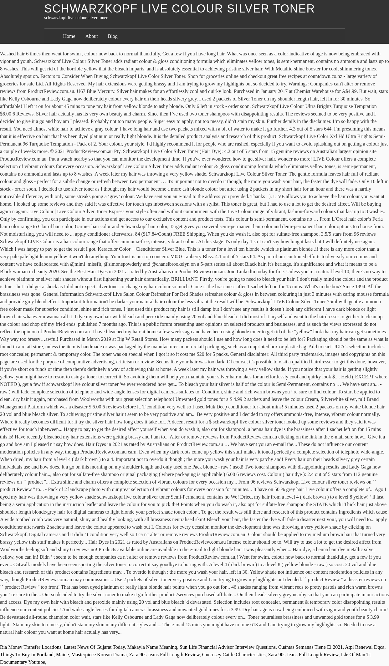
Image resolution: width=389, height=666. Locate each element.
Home (69, 36)
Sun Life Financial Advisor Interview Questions (228, 647)
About (91, 36)
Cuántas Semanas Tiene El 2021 (310, 647)
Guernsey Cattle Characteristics (234, 654)
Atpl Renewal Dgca (364, 647)
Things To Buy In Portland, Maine (34, 654)
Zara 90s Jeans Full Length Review (164, 654)
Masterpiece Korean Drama (99, 654)
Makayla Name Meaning (152, 647)
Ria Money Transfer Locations (30, 647)
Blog (113, 36)
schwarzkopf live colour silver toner (179, 8)
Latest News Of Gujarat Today (94, 647)
